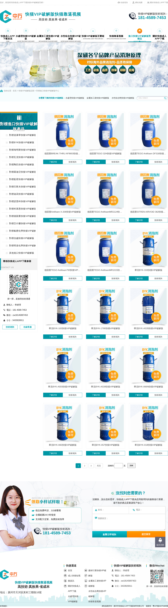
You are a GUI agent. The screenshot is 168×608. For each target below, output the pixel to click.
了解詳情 (53, 162)
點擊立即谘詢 (109, 534)
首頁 (15, 91)
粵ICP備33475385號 (160, 606)
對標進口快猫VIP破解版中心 (47, 91)
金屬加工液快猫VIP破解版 (98, 98)
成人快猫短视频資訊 (74, 578)
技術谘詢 (10, 327)
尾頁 (99, 466)
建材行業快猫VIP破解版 (97, 573)
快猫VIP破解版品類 (26, 91)
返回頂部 (160, 545)
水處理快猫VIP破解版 (75, 98)
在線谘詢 (124, 2)
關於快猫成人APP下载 (159, 2)
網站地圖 (138, 2)
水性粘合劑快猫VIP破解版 (123, 98)
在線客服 (27, 327)
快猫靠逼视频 (94, 601)
